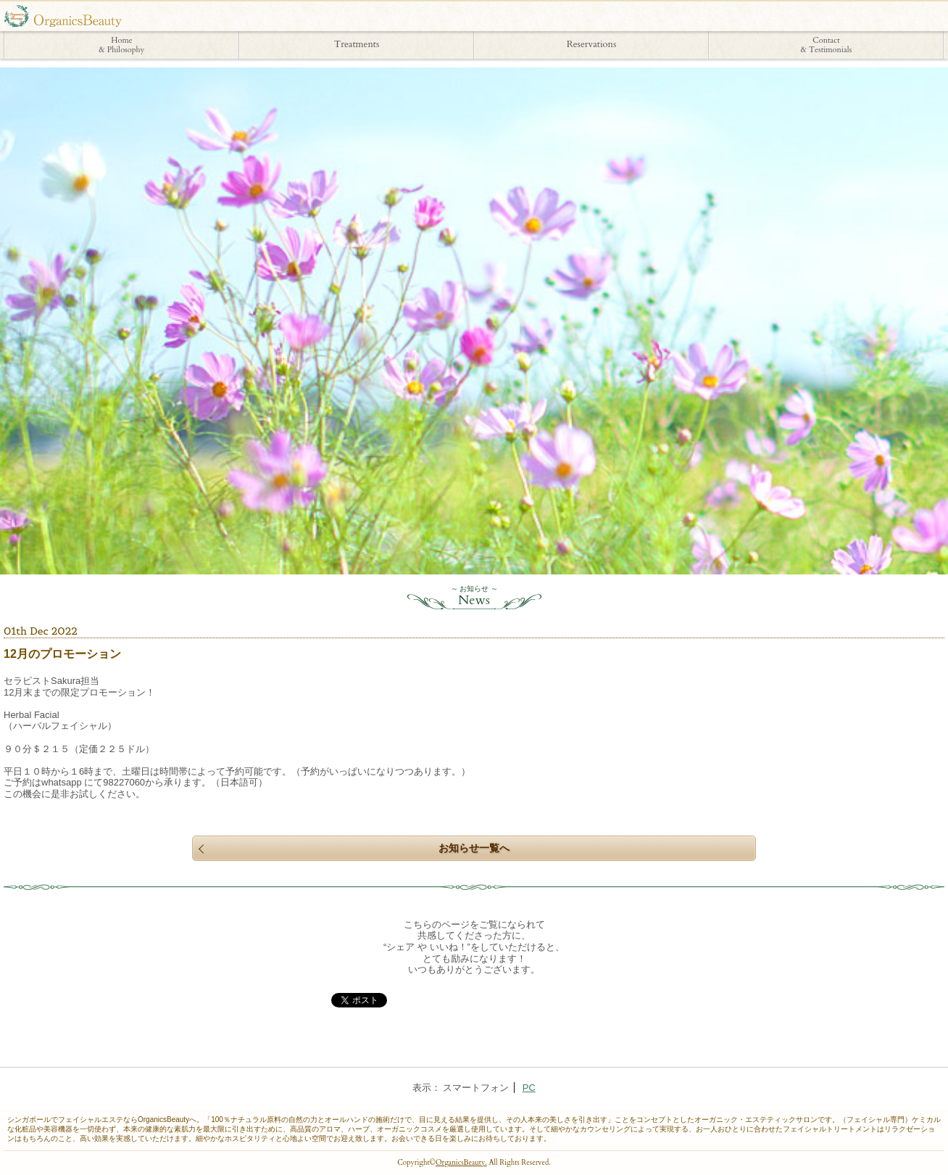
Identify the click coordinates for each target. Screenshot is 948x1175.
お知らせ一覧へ (474, 848)
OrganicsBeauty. (461, 1163)
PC (529, 1087)
